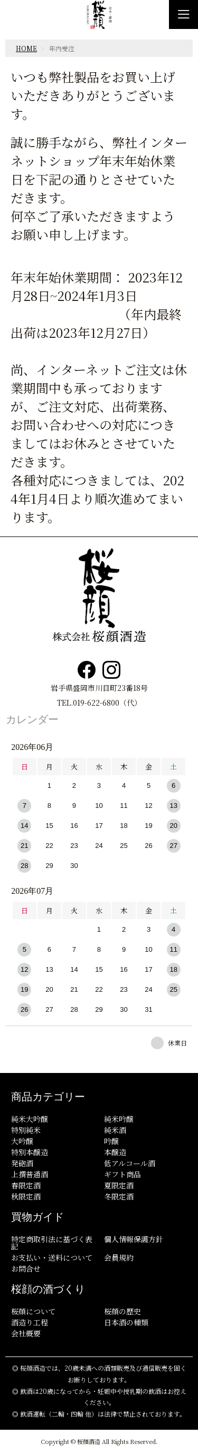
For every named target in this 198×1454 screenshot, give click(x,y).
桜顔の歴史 (122, 1311)
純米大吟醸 (29, 1119)
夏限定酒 (119, 1185)
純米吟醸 (119, 1119)
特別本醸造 (29, 1152)
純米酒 (115, 1130)
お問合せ (26, 1268)
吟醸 (111, 1141)
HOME (26, 48)
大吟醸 (22, 1141)
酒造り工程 (29, 1322)
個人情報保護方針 (133, 1239)
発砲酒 (22, 1163)
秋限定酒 (26, 1196)
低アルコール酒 (129, 1163)
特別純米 (26, 1130)
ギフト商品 (122, 1174)
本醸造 (115, 1152)
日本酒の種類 (126, 1322)
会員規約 (119, 1257)
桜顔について (33, 1311)
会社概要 (26, 1333)
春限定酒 (26, 1185)
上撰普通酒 (29, 1174)
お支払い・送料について (51, 1257)
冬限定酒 (119, 1196)
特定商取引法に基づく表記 (51, 1243)
